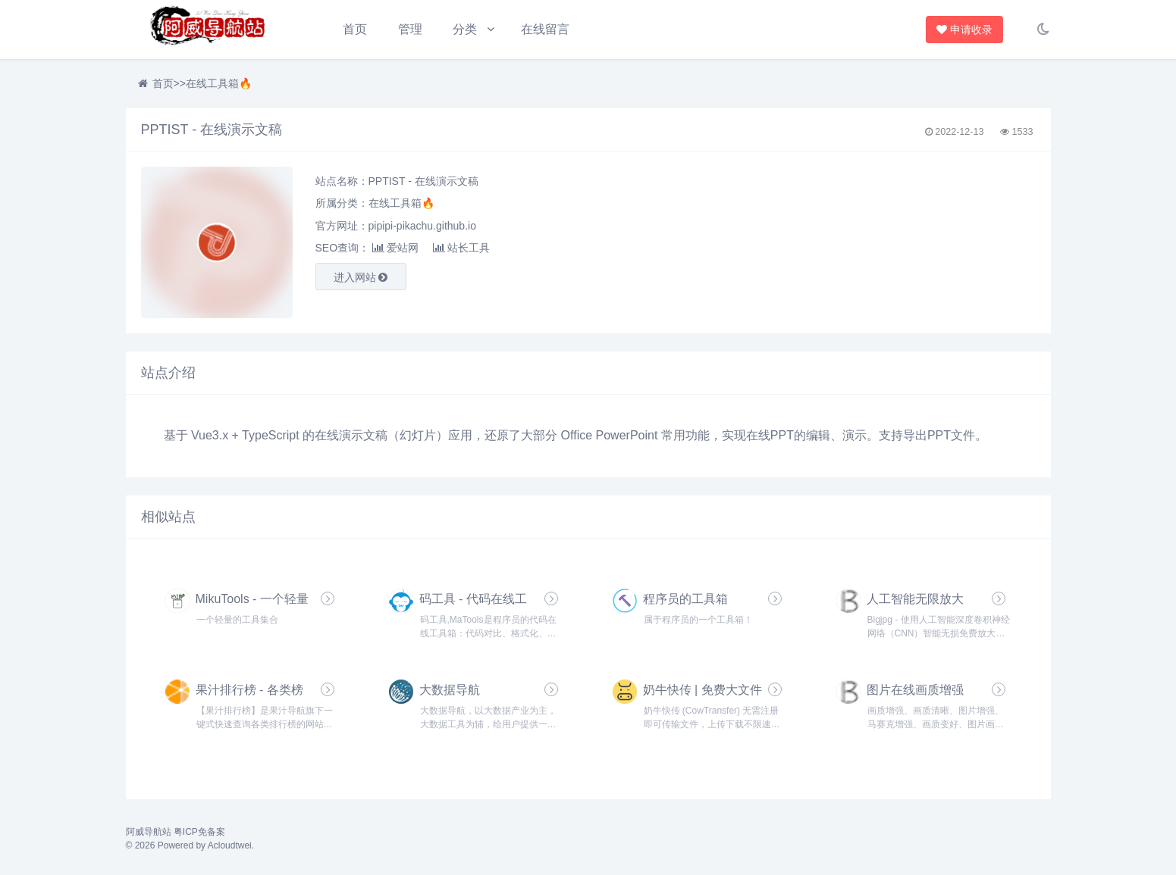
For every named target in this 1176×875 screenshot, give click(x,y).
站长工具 (461, 248)
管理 (410, 29)
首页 (355, 29)
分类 (465, 29)
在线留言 (545, 29)
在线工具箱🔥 (219, 83)
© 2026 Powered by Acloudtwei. (190, 845)
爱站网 (395, 248)
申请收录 (965, 29)
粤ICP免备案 (199, 832)
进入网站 (361, 277)
